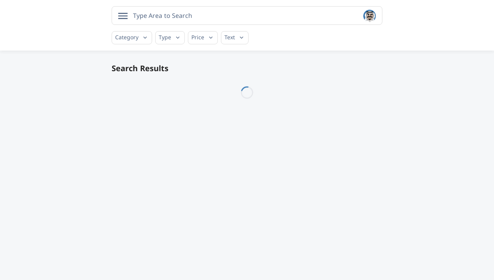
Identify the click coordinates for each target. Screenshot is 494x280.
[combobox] (247, 15)
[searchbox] (164, 15)
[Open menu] (123, 16)
